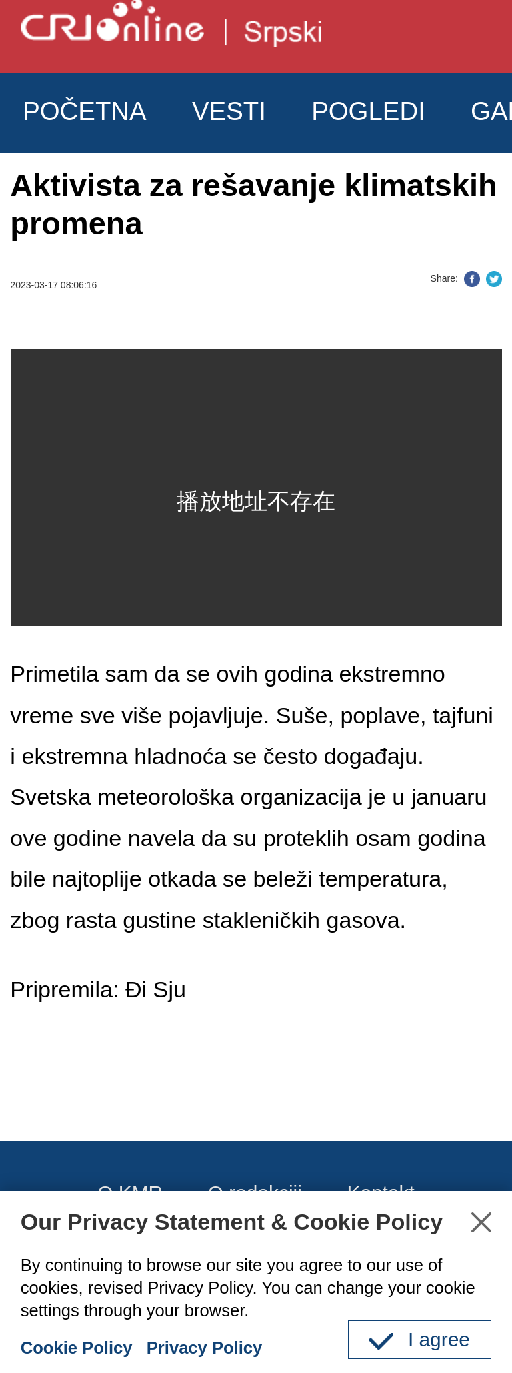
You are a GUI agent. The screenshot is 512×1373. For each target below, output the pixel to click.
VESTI (229, 111)
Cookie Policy (77, 1347)
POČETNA (85, 111)
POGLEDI (368, 111)
